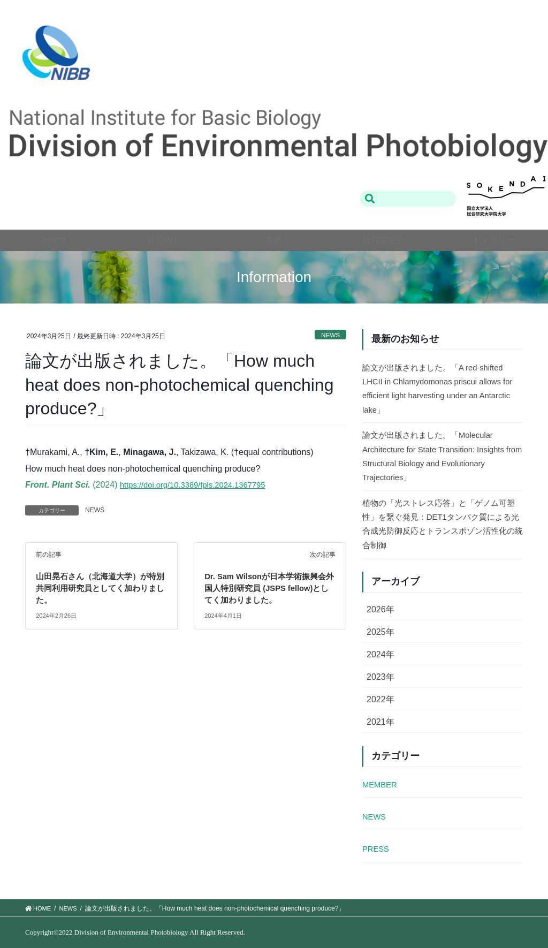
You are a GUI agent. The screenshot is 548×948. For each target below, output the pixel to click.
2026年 (380, 609)
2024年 (380, 654)
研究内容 (164, 240)
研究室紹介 (383, 240)
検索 (370, 198)
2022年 (380, 699)
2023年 (380, 676)
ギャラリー (493, 240)
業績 (274, 240)
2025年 (380, 631)
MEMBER (381, 784)
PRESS (376, 848)
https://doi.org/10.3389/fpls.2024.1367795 (199, 484)
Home (54, 240)
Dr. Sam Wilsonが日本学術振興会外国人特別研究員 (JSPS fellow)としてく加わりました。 (269, 588)
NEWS (329, 334)
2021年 (380, 721)
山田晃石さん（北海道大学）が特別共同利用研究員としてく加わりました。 (100, 588)
